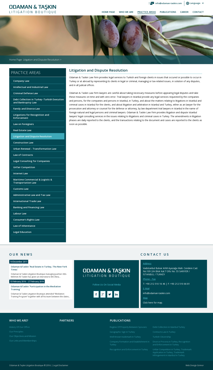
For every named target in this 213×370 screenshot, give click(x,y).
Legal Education (22, 232)
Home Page (15, 59)
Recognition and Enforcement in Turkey (129, 349)
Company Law (21, 80)
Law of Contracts (23, 154)
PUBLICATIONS (168, 11)
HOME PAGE (108, 11)
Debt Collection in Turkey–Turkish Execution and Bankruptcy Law (38, 101)
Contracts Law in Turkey (164, 331)
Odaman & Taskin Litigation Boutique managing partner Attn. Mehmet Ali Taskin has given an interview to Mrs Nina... (41, 273)
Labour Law (19, 213)
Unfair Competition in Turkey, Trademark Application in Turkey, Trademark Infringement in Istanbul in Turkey (172, 352)
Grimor (200, 365)
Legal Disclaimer (60, 365)
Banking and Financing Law (28, 207)
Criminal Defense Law (25, 93)
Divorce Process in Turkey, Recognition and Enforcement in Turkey (171, 343)
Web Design (191, 365)
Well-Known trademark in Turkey (125, 336)
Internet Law (20, 173)
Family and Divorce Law (26, 108)
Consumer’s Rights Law (26, 219)
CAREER (184, 11)
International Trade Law (27, 201)
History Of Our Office (19, 327)
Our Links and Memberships (22, 340)
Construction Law (23, 142)
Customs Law (20, 188)
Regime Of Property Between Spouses (128, 327)
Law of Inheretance (24, 225)
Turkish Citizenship (162, 336)
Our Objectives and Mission (22, 336)
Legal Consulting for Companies (31, 161)
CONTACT (198, 11)
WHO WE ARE (126, 11)
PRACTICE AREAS (146, 11)
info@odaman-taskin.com (168, 3)
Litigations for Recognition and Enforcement (31, 116)
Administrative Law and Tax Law (31, 195)
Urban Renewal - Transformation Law (34, 148)
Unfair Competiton (24, 167)
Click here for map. (153, 302)
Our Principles (16, 331)
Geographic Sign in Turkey (122, 331)
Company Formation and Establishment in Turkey (129, 343)
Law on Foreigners (23, 124)
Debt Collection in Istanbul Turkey (169, 327)
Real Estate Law (22, 130)
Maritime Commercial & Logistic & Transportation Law (32, 181)
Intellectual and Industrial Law (30, 87)
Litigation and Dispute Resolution (32, 136)
